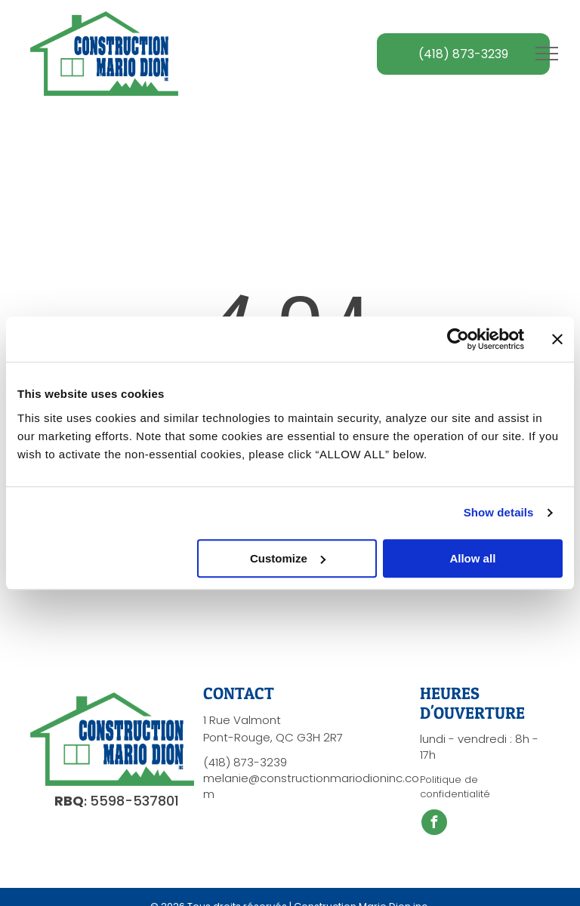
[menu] (546, 53)
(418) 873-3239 (245, 762)
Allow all (472, 558)
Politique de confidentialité (455, 787)
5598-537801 (134, 800)
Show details (499, 512)
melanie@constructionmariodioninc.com (311, 786)
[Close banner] (557, 339)
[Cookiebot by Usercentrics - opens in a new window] (458, 339)
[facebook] (434, 824)
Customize (287, 558)
